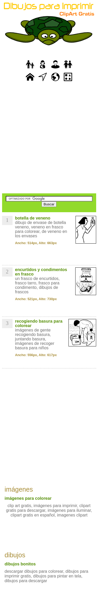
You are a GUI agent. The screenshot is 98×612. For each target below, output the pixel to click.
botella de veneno (32, 218)
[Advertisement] (49, 138)
